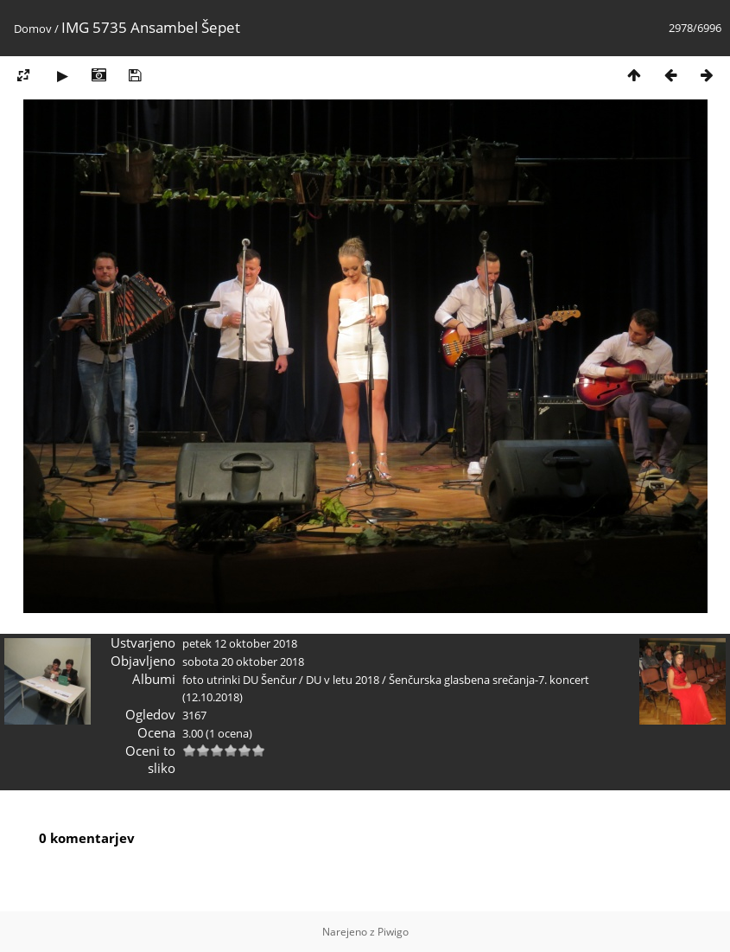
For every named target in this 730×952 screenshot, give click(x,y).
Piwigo (393, 931)
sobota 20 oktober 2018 (243, 661)
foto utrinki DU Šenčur (239, 679)
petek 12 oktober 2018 (239, 643)
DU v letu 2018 (342, 679)
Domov (33, 28)
